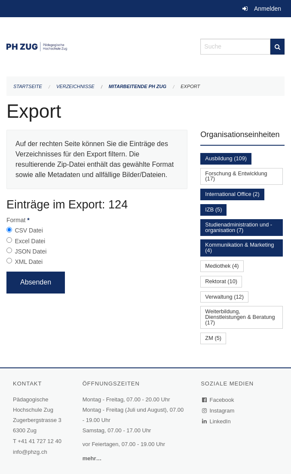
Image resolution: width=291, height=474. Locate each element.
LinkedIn (217, 421)
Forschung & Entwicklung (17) (236, 176)
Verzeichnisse (75, 86)
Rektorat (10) (221, 281)
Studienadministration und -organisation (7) (238, 227)
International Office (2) (232, 194)
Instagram (218, 410)
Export (190, 86)
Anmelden (267, 8)
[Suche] (277, 47)
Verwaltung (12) (224, 297)
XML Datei (29, 261)
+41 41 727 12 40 (39, 441)
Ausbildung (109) (226, 158)
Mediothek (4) (222, 266)
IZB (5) (213, 209)
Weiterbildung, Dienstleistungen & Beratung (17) (240, 317)
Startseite (27, 86)
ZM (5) (213, 338)
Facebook (218, 400)
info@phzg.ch (30, 452)
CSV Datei (29, 230)
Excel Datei (30, 241)
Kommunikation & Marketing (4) (239, 248)
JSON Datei (30, 251)
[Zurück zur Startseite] (96, 45)
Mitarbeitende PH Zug (137, 86)
